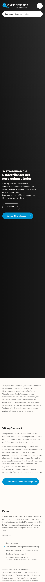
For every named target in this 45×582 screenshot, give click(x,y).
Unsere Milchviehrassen (18, 216)
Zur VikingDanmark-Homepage (21, 481)
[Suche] (22, 14)
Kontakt (12, 207)
